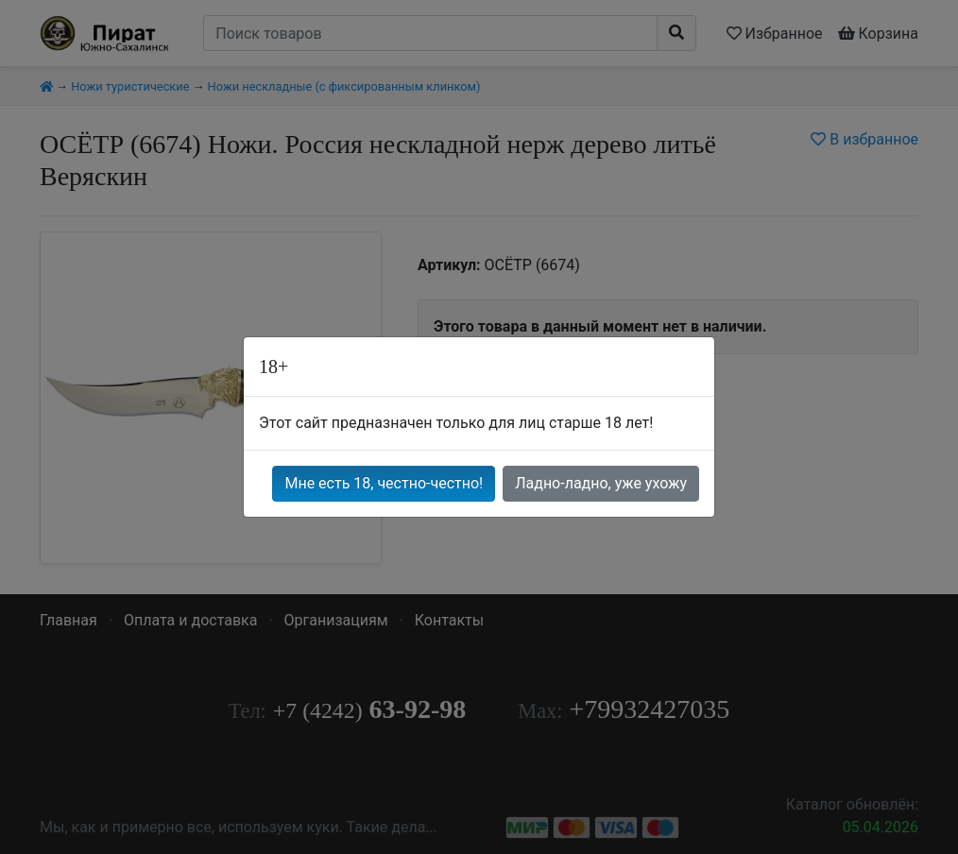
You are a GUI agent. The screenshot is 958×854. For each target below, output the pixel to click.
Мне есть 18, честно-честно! (383, 483)
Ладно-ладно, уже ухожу (601, 483)
